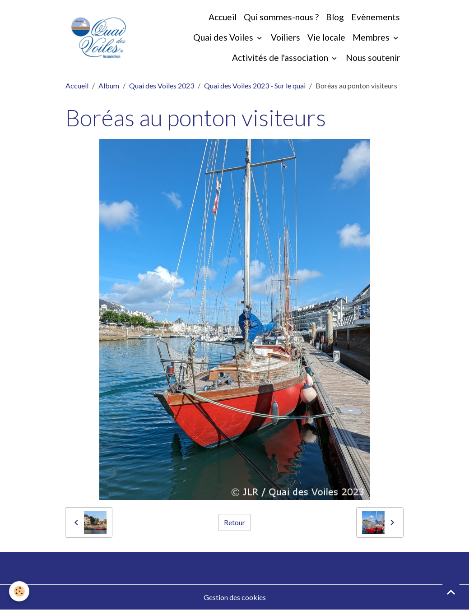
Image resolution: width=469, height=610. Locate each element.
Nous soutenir (373, 57)
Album (108, 85)
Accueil (223, 17)
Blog (335, 17)
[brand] (98, 38)
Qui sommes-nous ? (281, 17)
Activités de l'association (281, 57)
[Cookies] (19, 591)
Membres (372, 37)
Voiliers (285, 37)
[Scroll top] (451, 592)
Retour (234, 522)
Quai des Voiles (224, 37)
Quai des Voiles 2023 (161, 85)
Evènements (375, 17)
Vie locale (326, 37)
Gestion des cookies (235, 597)
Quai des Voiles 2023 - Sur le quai (255, 85)
